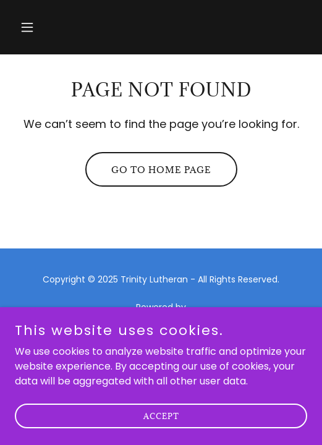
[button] (37, 27)
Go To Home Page (161, 170)
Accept (161, 433)
